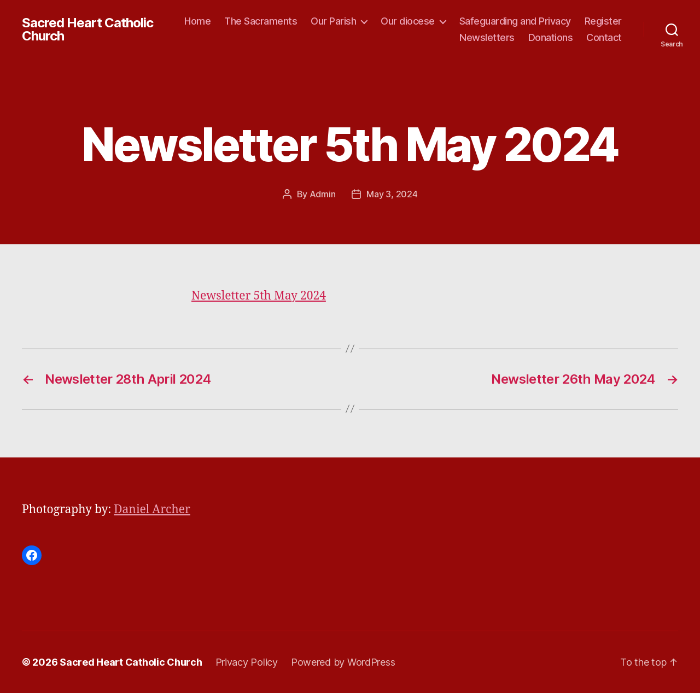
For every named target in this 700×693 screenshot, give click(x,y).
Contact (604, 37)
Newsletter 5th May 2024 (258, 296)
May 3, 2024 (391, 194)
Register (603, 21)
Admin (323, 194)
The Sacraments (260, 21)
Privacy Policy (246, 662)
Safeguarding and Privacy (515, 21)
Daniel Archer (152, 509)
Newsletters (487, 37)
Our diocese (408, 21)
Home (197, 21)
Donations (550, 37)
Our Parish (333, 21)
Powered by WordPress (343, 662)
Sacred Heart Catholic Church (87, 29)
